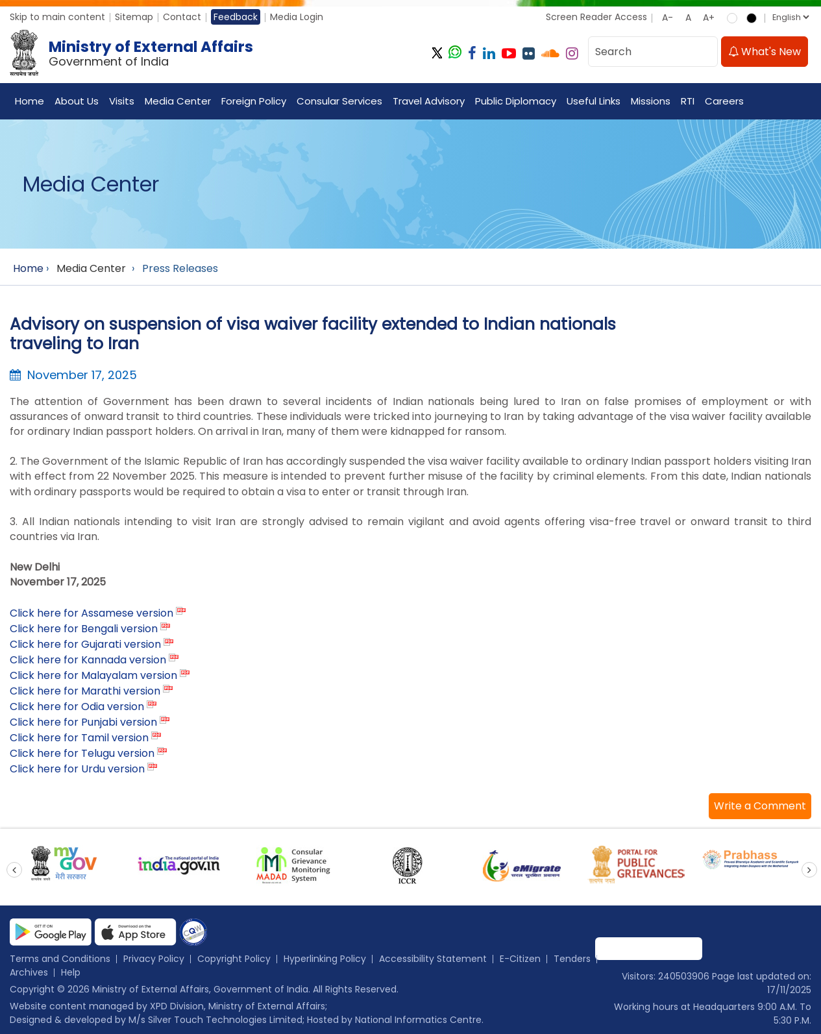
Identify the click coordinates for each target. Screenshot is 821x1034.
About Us (77, 101)
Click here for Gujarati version (85, 644)
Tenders (572, 958)
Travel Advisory (429, 101)
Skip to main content (57, 16)
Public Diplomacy (515, 101)
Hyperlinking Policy (325, 958)
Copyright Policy (234, 958)
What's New (764, 51)
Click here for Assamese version (91, 613)
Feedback (236, 16)
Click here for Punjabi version (83, 722)
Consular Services (339, 101)
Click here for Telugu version (82, 753)
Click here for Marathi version (85, 690)
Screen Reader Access (596, 16)
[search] (704, 51)
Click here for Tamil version (79, 737)
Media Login (296, 16)
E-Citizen (520, 958)
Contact (182, 16)
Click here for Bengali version (84, 628)
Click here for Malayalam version (93, 675)
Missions (650, 101)
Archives (29, 972)
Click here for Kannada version (88, 659)
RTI (687, 101)
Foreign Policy (253, 101)
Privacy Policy (153, 958)
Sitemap (134, 16)
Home (29, 101)
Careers (724, 101)
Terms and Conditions (60, 958)
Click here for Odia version (77, 706)
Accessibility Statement (433, 958)
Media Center (178, 101)
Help (70, 972)
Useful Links (593, 101)
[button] (760, 806)
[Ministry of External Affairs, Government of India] (134, 53)
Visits (121, 101)
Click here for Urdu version (77, 768)
